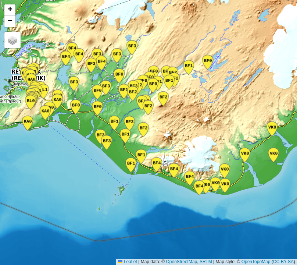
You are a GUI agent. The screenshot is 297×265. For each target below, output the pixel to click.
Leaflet (127, 261)
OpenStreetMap (181, 261)
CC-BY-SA (283, 261)
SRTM (206, 261)
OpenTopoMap (256, 261)
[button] (9, 10)
